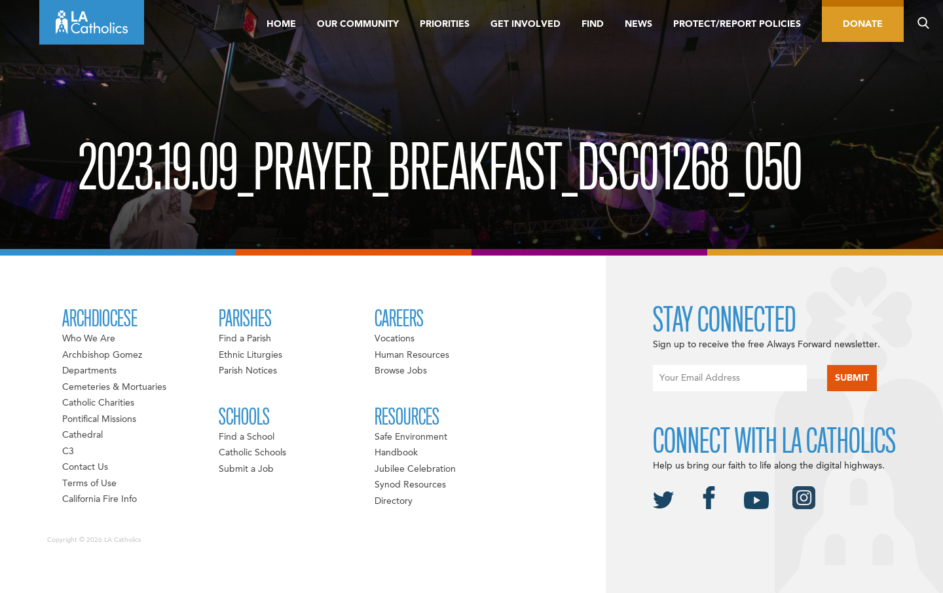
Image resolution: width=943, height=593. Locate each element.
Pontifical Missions (99, 419)
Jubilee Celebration (415, 469)
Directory (394, 501)
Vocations (395, 338)
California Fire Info (99, 499)
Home (281, 24)
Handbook (396, 452)
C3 (68, 451)
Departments (89, 370)
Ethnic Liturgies (250, 355)
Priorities (445, 24)
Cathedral (82, 435)
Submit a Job (246, 469)
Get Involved (525, 24)
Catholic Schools (252, 452)
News (638, 24)
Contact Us (85, 467)
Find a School (246, 437)
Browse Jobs (401, 370)
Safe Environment (411, 437)
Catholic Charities (98, 403)
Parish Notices (248, 370)
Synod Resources (410, 484)
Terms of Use (89, 483)
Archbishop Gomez (102, 355)
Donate (863, 24)
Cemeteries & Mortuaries (114, 387)
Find (593, 24)
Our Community (358, 24)
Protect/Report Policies (737, 24)
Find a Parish (245, 338)
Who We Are (88, 338)
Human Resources (412, 355)
